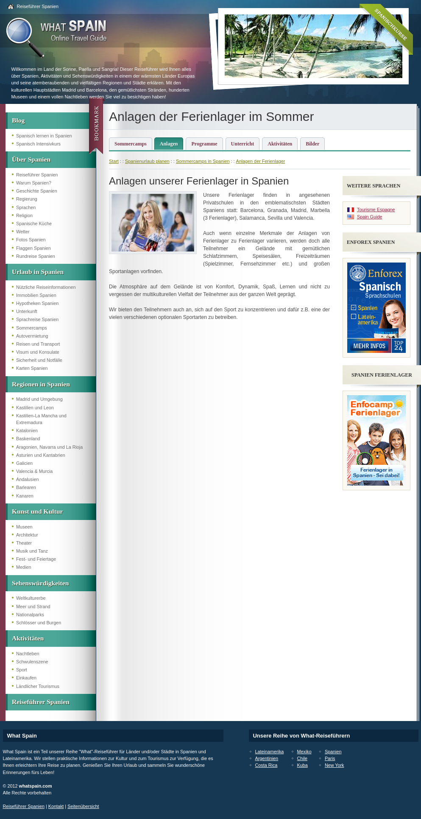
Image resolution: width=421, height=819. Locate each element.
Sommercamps (31, 327)
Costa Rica (266, 765)
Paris (330, 758)
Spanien (333, 751)
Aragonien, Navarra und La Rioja (49, 447)
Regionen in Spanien (41, 384)
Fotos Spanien (31, 239)
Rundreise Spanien (35, 256)
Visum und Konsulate (37, 352)
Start (114, 161)
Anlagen (169, 144)
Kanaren (24, 495)
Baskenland (28, 438)
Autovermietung (32, 335)
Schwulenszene (32, 661)
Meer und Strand (33, 606)
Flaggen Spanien (33, 248)
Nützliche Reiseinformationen (45, 287)
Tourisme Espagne (376, 209)
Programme (204, 144)
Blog (18, 120)
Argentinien (267, 758)
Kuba (302, 765)
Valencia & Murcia (34, 471)
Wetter (23, 231)
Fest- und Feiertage (36, 559)
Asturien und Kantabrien (40, 455)
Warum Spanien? (33, 182)
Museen (24, 526)
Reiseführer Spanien (38, 6)
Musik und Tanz (32, 550)
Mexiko (304, 751)
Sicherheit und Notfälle (39, 360)
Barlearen (26, 487)
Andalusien (27, 479)
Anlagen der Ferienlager (260, 161)
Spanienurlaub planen (147, 161)
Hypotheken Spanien (37, 303)
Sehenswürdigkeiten (40, 583)
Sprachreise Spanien (37, 319)
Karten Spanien (31, 368)
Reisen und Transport (38, 344)
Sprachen (26, 207)
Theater (24, 542)
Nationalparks (30, 614)
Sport (21, 669)
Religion (24, 215)
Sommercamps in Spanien (203, 161)
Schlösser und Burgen (38, 622)
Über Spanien (31, 159)
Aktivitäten (28, 638)
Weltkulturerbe (30, 598)
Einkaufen (26, 677)
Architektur (27, 534)
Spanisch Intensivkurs (38, 143)
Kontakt (56, 806)
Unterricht (242, 144)
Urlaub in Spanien (38, 271)
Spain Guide (369, 216)
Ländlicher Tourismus (37, 686)
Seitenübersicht (83, 806)
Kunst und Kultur (37, 511)
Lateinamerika (269, 751)
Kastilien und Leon (35, 407)
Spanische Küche (34, 223)
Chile (302, 758)
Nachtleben (27, 653)
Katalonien (27, 430)
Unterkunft (26, 311)
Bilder (312, 144)
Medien (23, 567)
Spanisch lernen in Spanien (44, 135)
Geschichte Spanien (36, 190)
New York (334, 765)
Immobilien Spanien (36, 295)
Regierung (26, 198)
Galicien (24, 463)
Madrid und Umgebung (39, 399)
